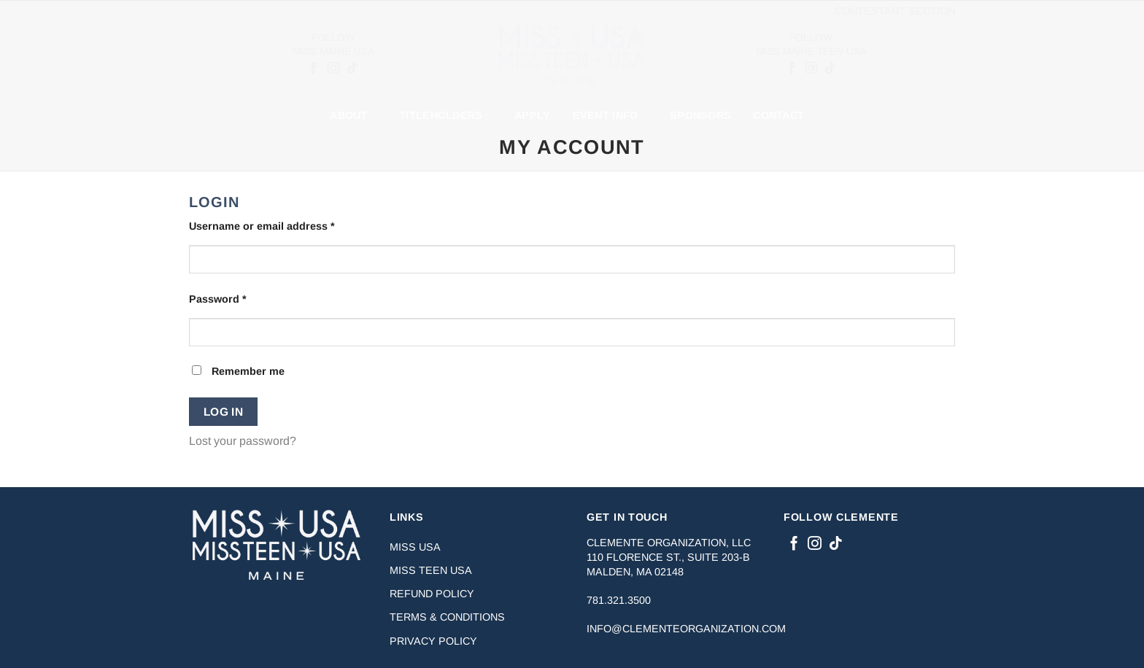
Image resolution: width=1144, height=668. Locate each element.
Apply (532, 115)
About (353, 115)
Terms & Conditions (447, 617)
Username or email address (284, 225)
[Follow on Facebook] (314, 68)
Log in (224, 411)
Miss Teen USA (431, 570)
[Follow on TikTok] (352, 68)
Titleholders (445, 115)
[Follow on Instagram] (333, 68)
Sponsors (700, 115)
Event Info (610, 115)
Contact (783, 115)
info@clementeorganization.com (686, 628)
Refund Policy (432, 593)
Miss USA (415, 547)
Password (240, 298)
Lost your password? (242, 441)
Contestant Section (895, 11)
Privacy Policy (433, 641)
